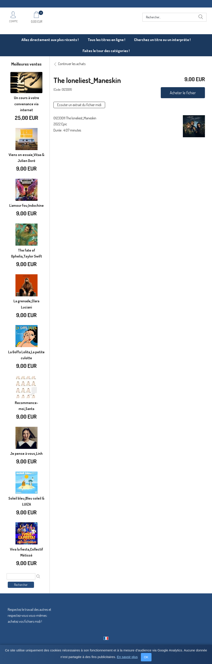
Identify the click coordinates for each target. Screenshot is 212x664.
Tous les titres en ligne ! (106, 39)
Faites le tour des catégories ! (106, 50)
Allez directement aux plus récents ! (50, 39)
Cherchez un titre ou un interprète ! (162, 39)
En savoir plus (127, 657)
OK (146, 657)
